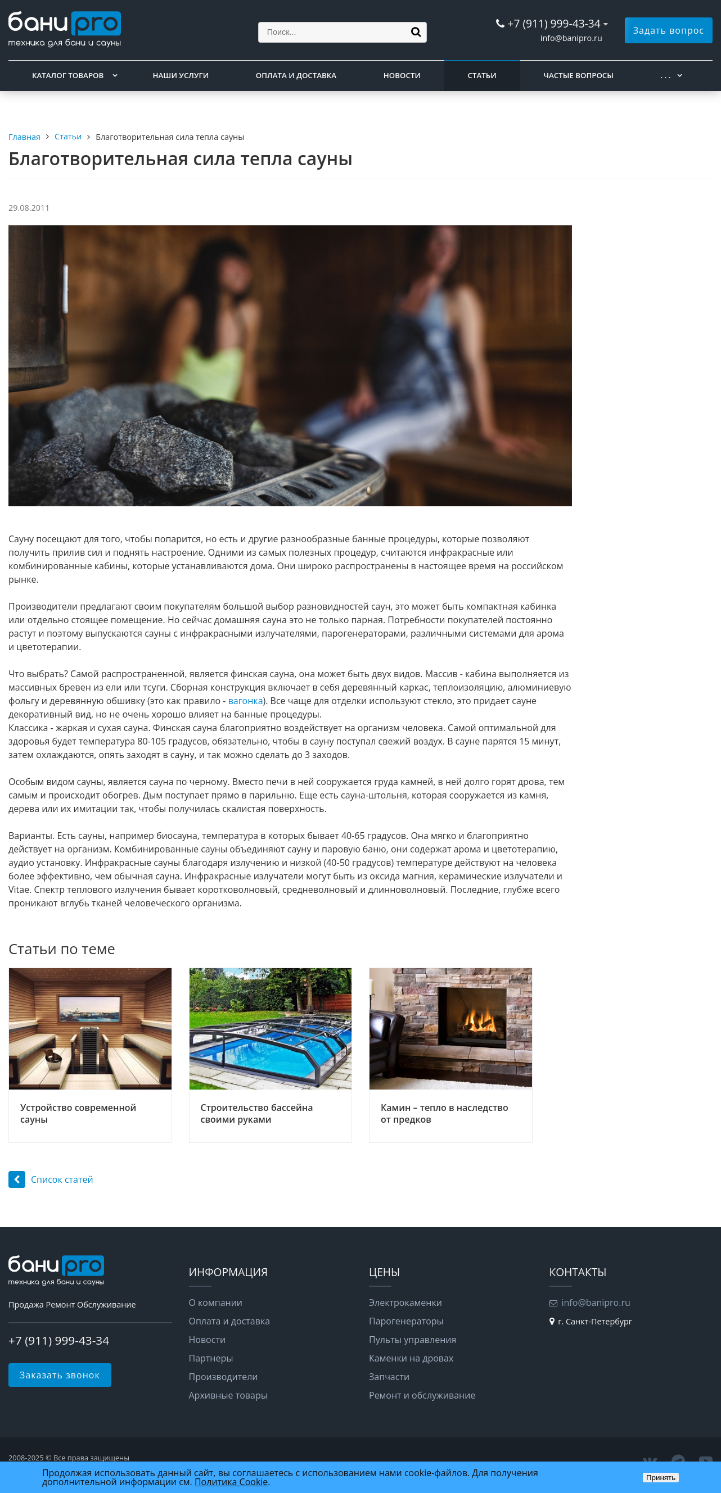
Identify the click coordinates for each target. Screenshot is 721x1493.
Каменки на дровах (411, 1358)
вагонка (245, 701)
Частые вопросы (578, 75)
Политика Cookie (231, 1482)
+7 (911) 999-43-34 (553, 23)
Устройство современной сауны (78, 1113)
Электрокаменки (405, 1302)
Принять (660, 1477)
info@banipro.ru (571, 38)
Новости (402, 75)
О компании (216, 1302)
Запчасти (389, 1376)
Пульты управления (412, 1339)
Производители (223, 1376)
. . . (666, 75)
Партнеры (211, 1358)
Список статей (50, 1179)
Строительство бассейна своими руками (257, 1113)
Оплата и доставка (296, 75)
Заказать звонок (60, 1375)
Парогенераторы (406, 1321)
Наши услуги (181, 75)
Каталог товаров (67, 75)
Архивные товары (228, 1395)
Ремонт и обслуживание (422, 1395)
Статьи (482, 75)
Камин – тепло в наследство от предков (444, 1113)
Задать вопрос (668, 30)
